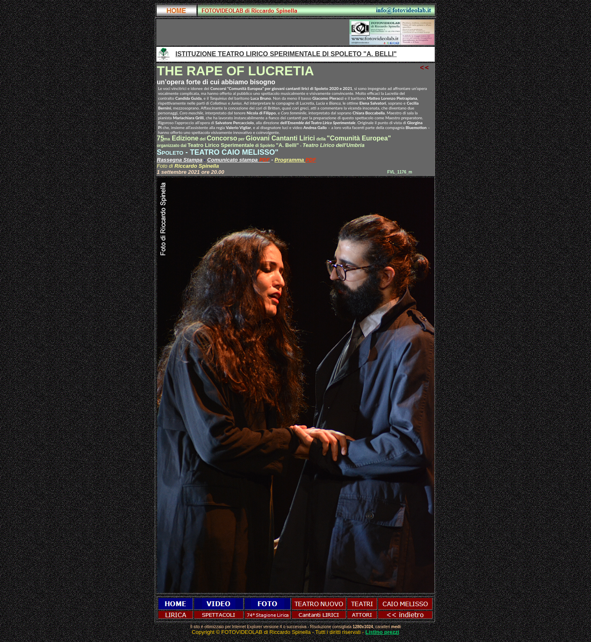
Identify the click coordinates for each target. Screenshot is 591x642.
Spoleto (170, 152)
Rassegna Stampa (179, 160)
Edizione (181, 138)
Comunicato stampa (233, 160)
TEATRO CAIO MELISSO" (234, 152)
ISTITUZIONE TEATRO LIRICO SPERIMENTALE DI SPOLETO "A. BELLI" (286, 53)
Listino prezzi (382, 632)
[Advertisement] (253, 32)
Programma (290, 160)
